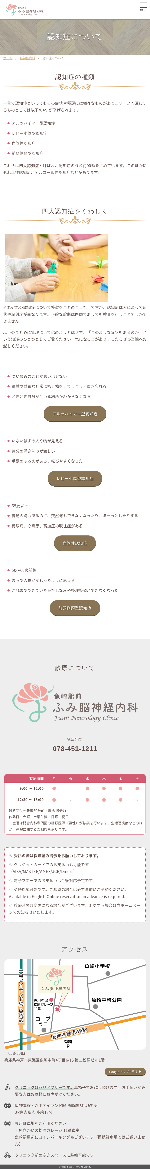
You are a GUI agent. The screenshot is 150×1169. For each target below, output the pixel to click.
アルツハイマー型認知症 (75, 413)
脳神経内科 (27, 58)
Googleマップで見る (123, 1071)
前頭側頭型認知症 (75, 608)
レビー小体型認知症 (75, 478)
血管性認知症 (75, 543)
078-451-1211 (75, 749)
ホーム (8, 58)
